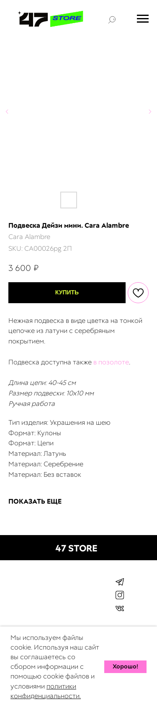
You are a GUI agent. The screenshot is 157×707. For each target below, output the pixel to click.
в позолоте (111, 362)
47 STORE (76, 548)
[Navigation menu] (143, 19)
